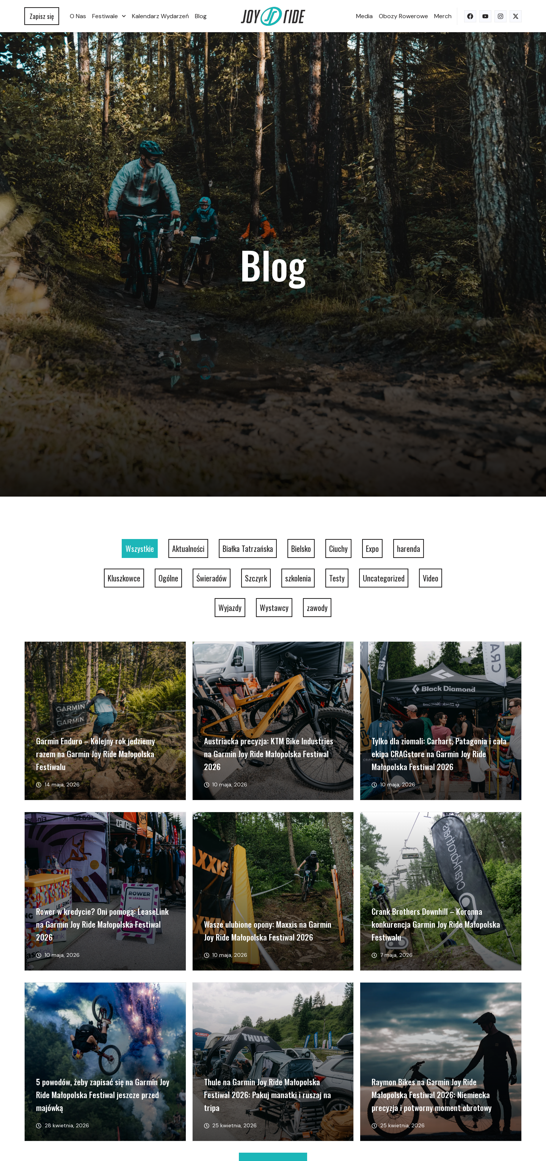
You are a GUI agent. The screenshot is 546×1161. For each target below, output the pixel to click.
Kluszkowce (124, 578)
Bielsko (301, 548)
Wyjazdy (230, 607)
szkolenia (298, 578)
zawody (317, 607)
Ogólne (168, 578)
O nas (78, 16)
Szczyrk (256, 578)
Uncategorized (384, 578)
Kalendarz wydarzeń (160, 16)
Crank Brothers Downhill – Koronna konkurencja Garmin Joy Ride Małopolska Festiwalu (436, 924)
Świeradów (211, 578)
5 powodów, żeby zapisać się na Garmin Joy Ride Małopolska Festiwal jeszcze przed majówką (102, 1094)
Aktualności (188, 548)
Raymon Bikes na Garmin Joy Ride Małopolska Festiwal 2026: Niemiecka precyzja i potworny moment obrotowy (432, 1094)
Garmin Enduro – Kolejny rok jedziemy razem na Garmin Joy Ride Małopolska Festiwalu (95, 753)
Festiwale (109, 16)
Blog (201, 16)
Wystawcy (274, 607)
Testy (337, 578)
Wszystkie (140, 548)
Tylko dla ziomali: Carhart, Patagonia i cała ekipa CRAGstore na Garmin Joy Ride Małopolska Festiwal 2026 (439, 753)
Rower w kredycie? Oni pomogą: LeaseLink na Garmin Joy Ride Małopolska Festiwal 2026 (102, 924)
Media (364, 16)
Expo (372, 548)
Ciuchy (338, 548)
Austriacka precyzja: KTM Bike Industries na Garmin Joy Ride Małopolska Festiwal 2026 (268, 753)
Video (430, 578)
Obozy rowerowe (403, 16)
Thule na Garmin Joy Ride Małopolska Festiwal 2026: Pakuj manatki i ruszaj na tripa (267, 1094)
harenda (408, 548)
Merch (443, 16)
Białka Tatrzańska (248, 548)
